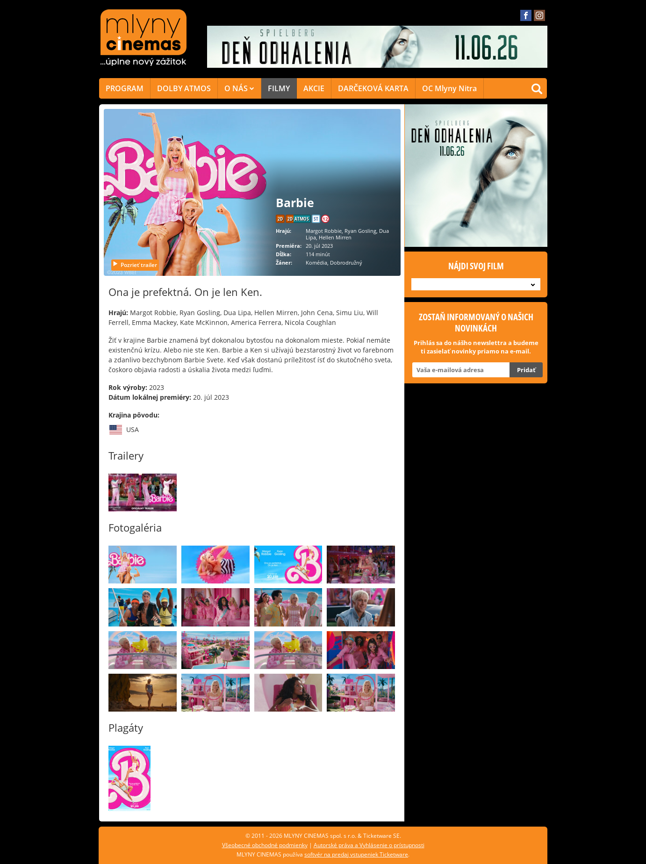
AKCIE (313, 88)
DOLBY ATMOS (184, 88)
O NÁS (239, 88)
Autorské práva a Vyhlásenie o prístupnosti (369, 845)
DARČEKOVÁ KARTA (373, 88)
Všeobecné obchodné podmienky (265, 845)
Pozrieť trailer (134, 265)
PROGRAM (125, 88)
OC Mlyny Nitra (449, 88)
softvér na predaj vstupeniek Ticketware (356, 854)
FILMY (279, 88)
